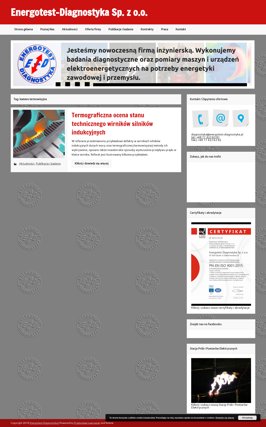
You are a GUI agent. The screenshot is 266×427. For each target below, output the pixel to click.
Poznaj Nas (47, 29)
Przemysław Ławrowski (87, 422)
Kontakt (181, 29)
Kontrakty (147, 29)
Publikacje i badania (120, 29)
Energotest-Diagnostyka (44, 422)
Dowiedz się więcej (225, 418)
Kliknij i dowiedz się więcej (91, 163)
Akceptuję (247, 417)
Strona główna (23, 29)
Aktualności (69, 29)
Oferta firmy (93, 29)
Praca (164, 29)
